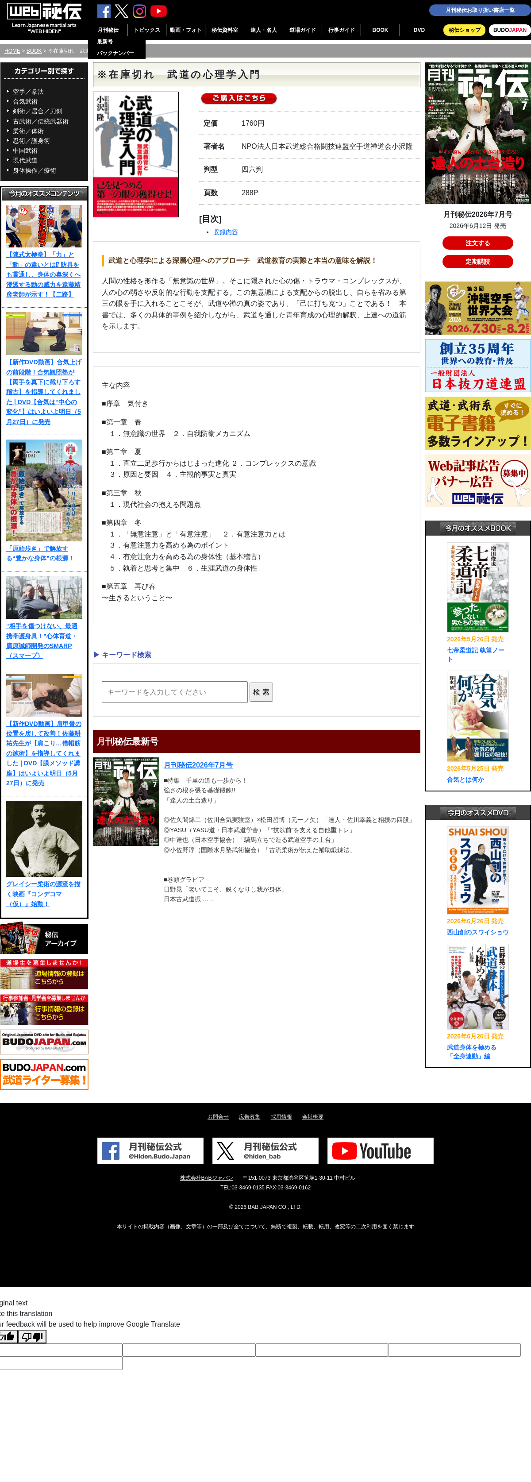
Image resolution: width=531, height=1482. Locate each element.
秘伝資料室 (225, 30)
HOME (12, 51)
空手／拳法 (28, 91)
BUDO (510, 30)
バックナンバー (115, 53)
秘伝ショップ (465, 30)
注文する (478, 243)
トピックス (147, 30)
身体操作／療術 (34, 170)
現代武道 (25, 160)
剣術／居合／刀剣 (37, 111)
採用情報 (281, 1117)
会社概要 (312, 1117)
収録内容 (225, 231)
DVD (419, 30)
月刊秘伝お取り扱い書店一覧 (480, 10)
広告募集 (249, 1117)
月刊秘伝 (108, 30)
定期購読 (478, 261)
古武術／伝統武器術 (41, 121)
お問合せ (218, 1117)
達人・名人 (263, 30)
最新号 (105, 42)
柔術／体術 (28, 131)
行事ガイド (341, 30)
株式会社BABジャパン (206, 1178)
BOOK (381, 30)
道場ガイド (302, 30)
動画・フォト (186, 30)
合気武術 (25, 101)
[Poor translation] (32, 1336)
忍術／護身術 (31, 140)
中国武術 (25, 150)
